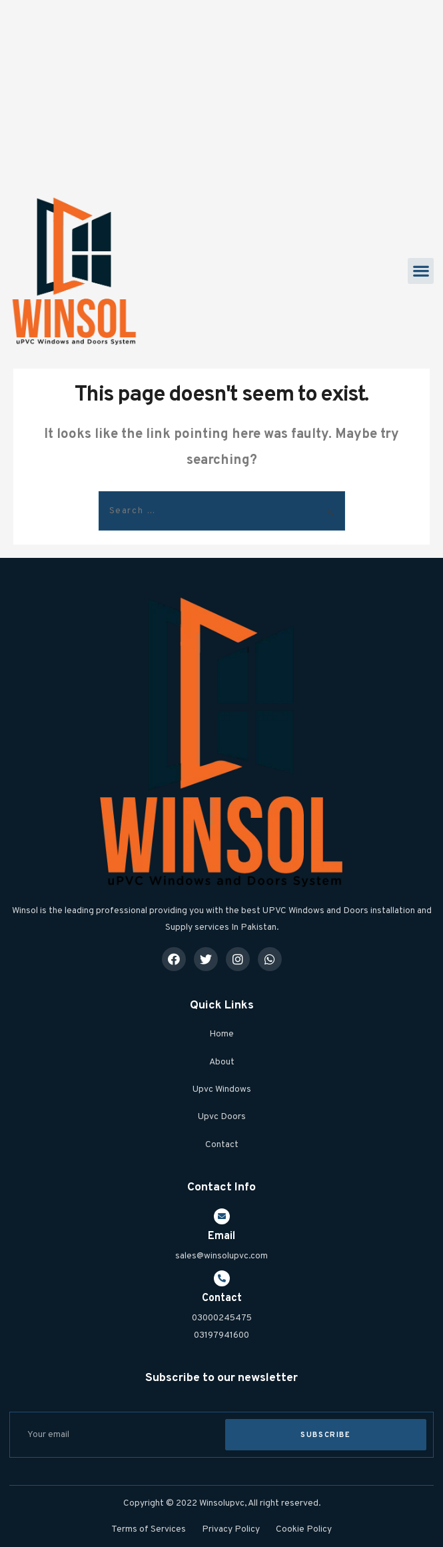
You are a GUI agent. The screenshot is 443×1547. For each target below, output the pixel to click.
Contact (222, 1298)
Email (221, 1236)
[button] (421, 271)
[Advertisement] (221, 93)
